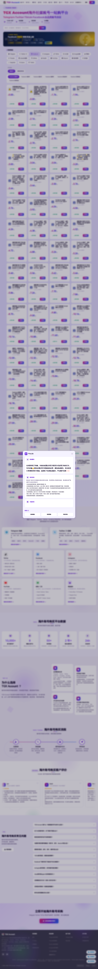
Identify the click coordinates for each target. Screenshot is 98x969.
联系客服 (49, 514)
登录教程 (32, 514)
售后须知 (65, 514)
